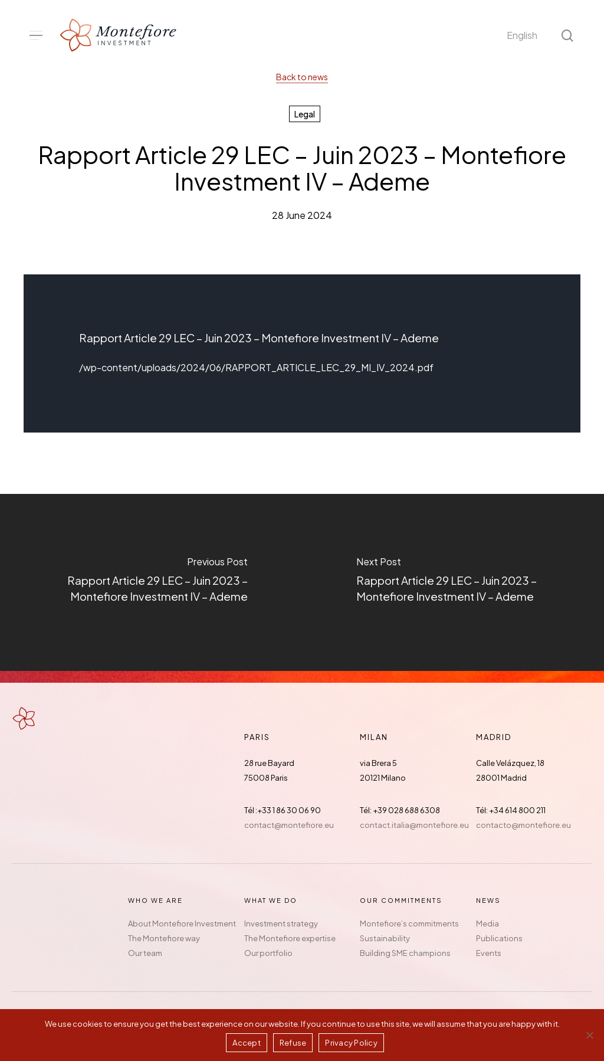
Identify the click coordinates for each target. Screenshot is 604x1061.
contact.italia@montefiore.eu (414, 825)
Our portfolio (268, 953)
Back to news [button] (302, 76)
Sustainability (385, 938)
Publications (499, 938)
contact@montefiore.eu (289, 825)
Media (487, 923)
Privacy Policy (351, 1042)
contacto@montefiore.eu (523, 825)
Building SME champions (405, 953)
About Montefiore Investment (182, 923)
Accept (246, 1042)
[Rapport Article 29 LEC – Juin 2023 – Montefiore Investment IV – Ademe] (151, 582)
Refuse (293, 1042)
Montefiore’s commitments (409, 923)
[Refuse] (589, 1035)
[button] (35, 36)
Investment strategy (281, 923)
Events (488, 953)
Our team (145, 953)
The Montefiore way (164, 938)
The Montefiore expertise (290, 938)
